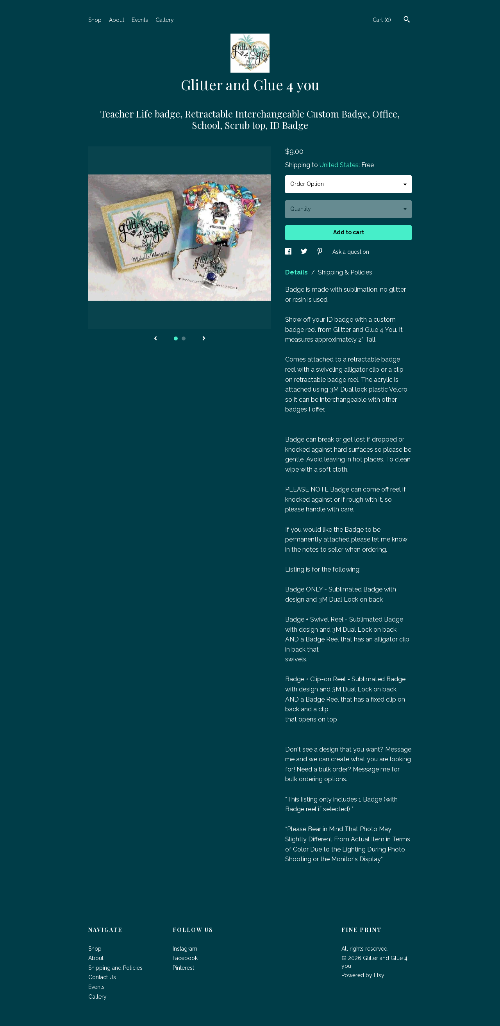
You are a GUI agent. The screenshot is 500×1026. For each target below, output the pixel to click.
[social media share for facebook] (289, 251)
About (116, 20)
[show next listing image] (204, 339)
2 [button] (184, 338)
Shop (95, 20)
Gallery (164, 20)
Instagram (185, 949)
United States (339, 165)
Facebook (185, 958)
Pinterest (183, 968)
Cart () (382, 20)
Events (140, 20)
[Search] (407, 20)
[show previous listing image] (155, 339)
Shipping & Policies (345, 272)
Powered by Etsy (362, 975)
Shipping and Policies (115, 968)
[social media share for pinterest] (321, 251)
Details (297, 272)
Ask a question (350, 251)
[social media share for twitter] (305, 251)
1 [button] (176, 338)
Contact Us (102, 977)
